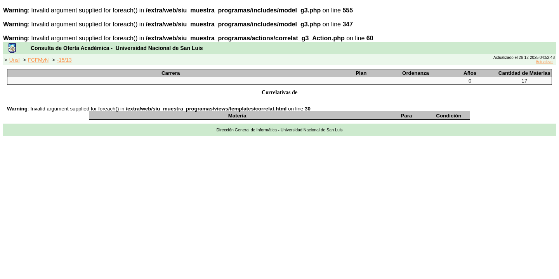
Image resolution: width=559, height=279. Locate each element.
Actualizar (544, 62)
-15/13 (64, 60)
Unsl (14, 60)
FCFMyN (38, 60)
